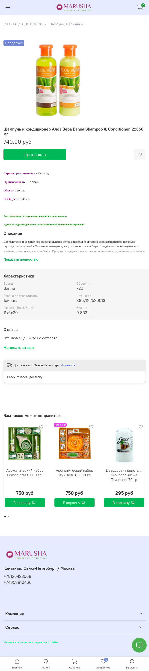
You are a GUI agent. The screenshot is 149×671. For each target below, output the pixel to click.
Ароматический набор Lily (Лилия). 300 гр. (74, 472)
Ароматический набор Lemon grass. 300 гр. (25, 472)
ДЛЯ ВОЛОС (32, 24)
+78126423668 (17, 576)
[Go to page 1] (5, 516)
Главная (9, 24)
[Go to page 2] (8, 516)
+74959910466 (17, 582)
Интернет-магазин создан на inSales (31, 642)
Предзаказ (35, 154)
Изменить (68, 365)
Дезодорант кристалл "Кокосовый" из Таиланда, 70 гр (124, 475)
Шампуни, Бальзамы (65, 24)
